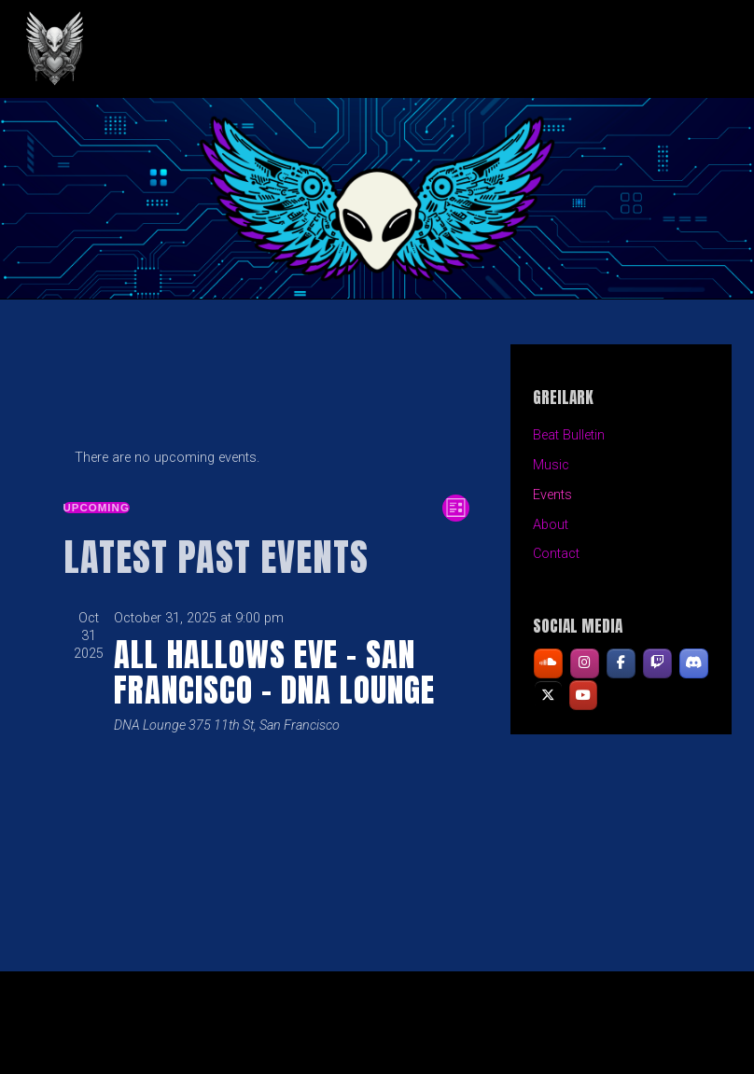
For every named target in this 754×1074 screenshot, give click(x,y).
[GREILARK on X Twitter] (548, 695)
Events (552, 495)
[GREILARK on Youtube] (583, 695)
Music (551, 465)
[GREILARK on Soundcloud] (548, 663)
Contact (556, 554)
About (550, 525)
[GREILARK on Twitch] (657, 663)
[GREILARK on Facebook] (621, 663)
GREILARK (178, 49)
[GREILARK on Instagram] (584, 663)
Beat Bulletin (569, 435)
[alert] (266, 458)
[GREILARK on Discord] (693, 663)
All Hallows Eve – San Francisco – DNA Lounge (274, 672)
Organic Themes (410, 1031)
